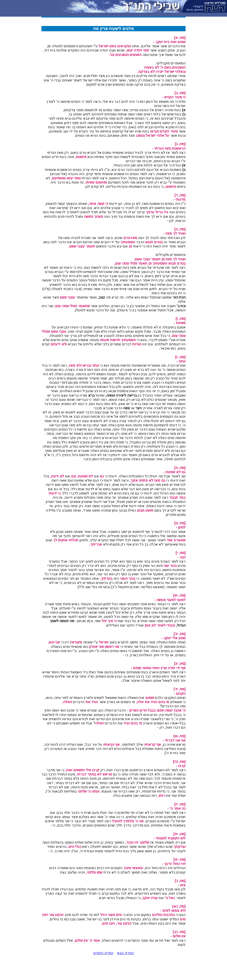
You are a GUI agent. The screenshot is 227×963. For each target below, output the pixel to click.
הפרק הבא (125, 953)
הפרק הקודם (103, 953)
